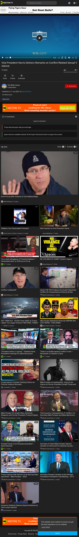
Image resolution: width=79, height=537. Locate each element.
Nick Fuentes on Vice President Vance (54, 228)
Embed (13, 76)
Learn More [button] (45, 527)
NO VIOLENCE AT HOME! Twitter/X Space (56, 259)
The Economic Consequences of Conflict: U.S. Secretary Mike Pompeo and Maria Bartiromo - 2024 (58, 415)
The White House (14, 85)
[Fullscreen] (76, 58)
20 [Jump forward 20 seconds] (65, 57)
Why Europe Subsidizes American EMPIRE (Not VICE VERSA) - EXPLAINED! (58, 322)
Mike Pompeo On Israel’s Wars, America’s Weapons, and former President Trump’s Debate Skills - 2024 (19, 415)
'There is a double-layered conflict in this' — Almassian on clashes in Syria (56, 352)
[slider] (30, 57)
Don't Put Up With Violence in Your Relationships (19, 196)
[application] (39, 38)
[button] (69, 3)
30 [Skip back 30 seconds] (62, 57)
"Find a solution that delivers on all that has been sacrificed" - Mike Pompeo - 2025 (19, 476)
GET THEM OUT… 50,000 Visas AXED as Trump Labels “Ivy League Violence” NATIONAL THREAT (19, 322)
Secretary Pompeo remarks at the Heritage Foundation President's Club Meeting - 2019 (57, 476)
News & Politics (26, 91)
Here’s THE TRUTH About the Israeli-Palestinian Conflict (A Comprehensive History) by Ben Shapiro (58, 292)
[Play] (3, 58)
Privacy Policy (22, 534)
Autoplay (70, 147)
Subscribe (71, 86)
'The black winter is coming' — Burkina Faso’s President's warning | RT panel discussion (18, 352)
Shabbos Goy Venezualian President (15, 228)
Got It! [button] (57, 533)
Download (23, 76)
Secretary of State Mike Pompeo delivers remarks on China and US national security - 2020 (57, 446)
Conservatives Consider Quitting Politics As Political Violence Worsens (18, 383)
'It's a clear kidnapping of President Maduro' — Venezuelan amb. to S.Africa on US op (18, 260)
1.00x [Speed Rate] (59, 57)
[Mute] (69, 58)
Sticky (59, 147)
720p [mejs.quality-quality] (73, 57)
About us (31, 534)
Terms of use (12, 534)
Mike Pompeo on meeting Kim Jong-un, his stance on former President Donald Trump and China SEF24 (58, 384)
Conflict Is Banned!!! (8, 290)
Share (5, 76)
